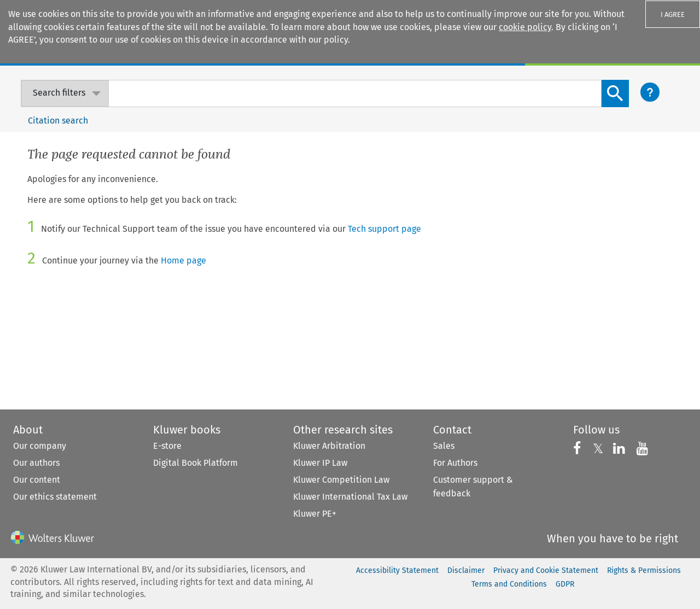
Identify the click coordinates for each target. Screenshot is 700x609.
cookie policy (525, 27)
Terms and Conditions (509, 584)
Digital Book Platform (195, 463)
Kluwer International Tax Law (350, 496)
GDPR (565, 584)
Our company (39, 446)
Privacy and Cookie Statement (545, 570)
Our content (36, 480)
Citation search (58, 120)
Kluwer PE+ (314, 513)
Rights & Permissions (644, 570)
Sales (443, 446)
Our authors (36, 463)
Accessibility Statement (397, 570)
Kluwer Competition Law (341, 480)
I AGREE (673, 14)
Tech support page (384, 229)
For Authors (455, 463)
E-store (167, 446)
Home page (183, 260)
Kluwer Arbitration (329, 446)
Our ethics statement (55, 496)
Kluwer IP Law (320, 463)
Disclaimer (466, 570)
